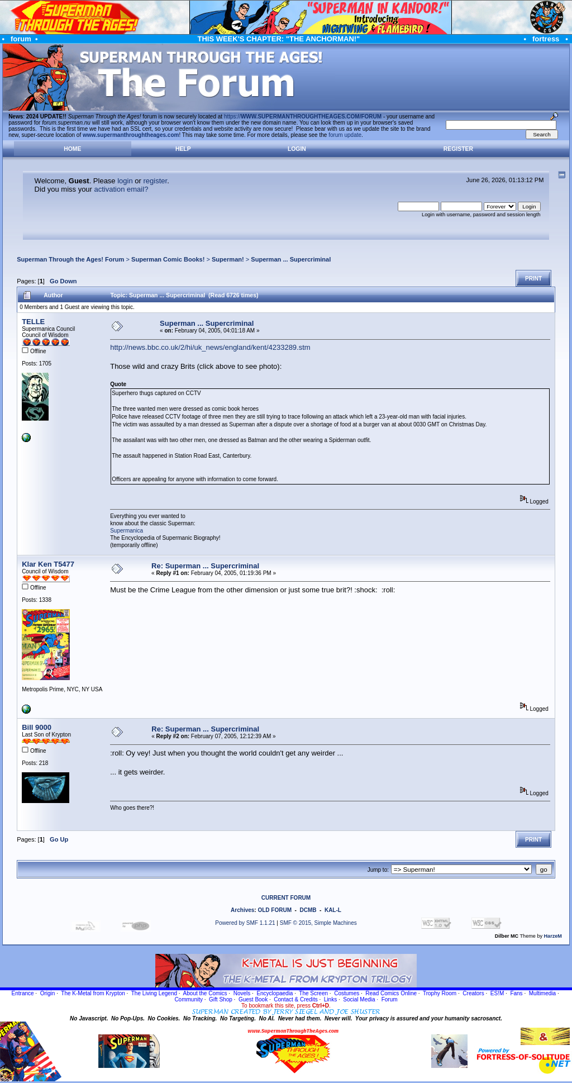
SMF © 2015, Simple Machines (318, 923)
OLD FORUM (275, 910)
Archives (242, 910)
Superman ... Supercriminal (291, 259)
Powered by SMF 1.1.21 (245, 923)
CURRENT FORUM (286, 898)
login (124, 181)
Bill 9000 (36, 727)
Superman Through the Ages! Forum (70, 259)
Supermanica (126, 531)
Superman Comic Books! (167, 259)
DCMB (307, 910)
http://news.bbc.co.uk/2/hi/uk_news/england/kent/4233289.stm (210, 347)
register (155, 181)
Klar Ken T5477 (48, 564)
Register (458, 149)
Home (72, 149)
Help (183, 149)
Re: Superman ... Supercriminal (205, 566)
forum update (344, 135)
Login (297, 149)
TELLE (33, 321)
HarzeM (553, 936)
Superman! (228, 259)
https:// (303, 116)
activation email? (121, 189)
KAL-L (333, 910)
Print (533, 279)
